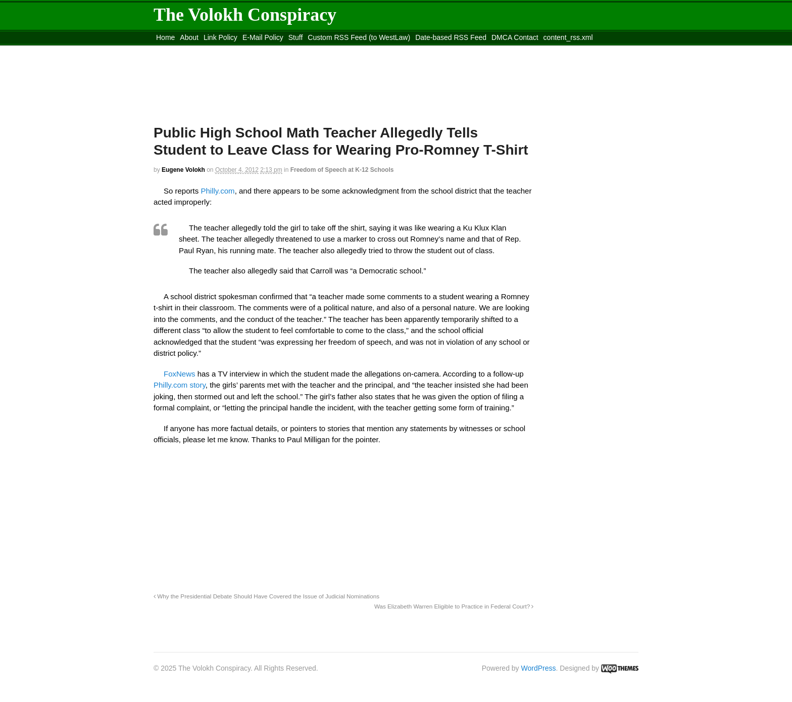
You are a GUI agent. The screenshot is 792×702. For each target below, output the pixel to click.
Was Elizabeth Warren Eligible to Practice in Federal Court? (454, 606)
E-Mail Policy (262, 37)
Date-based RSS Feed (450, 37)
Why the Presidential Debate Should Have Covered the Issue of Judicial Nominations (266, 596)
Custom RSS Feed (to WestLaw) (359, 37)
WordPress (538, 668)
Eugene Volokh (183, 169)
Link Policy (220, 37)
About (189, 37)
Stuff (295, 37)
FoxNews (179, 373)
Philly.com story (180, 385)
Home (165, 37)
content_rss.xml (568, 37)
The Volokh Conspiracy (245, 15)
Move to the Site (209, 50)
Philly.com (217, 190)
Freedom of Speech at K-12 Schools (342, 169)
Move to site (300, 50)
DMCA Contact (514, 37)
